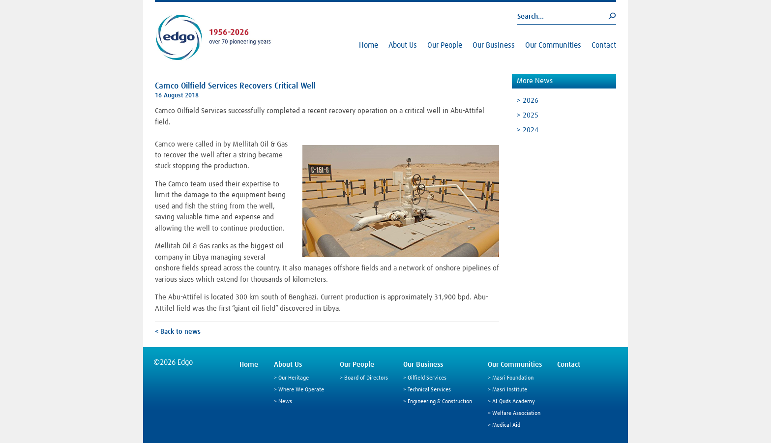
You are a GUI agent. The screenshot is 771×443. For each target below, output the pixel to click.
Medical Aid (506, 425)
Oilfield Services (427, 378)
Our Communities (553, 45)
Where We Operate (301, 390)
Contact (604, 45)
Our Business (494, 45)
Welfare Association (516, 413)
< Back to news (178, 331)
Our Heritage (293, 378)
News (285, 402)
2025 (530, 115)
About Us (402, 45)
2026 (530, 100)
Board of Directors (366, 378)
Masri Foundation (513, 378)
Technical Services (429, 390)
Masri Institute (509, 390)
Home (368, 45)
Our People (444, 45)
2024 (530, 130)
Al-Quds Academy (513, 402)
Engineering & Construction (440, 402)
